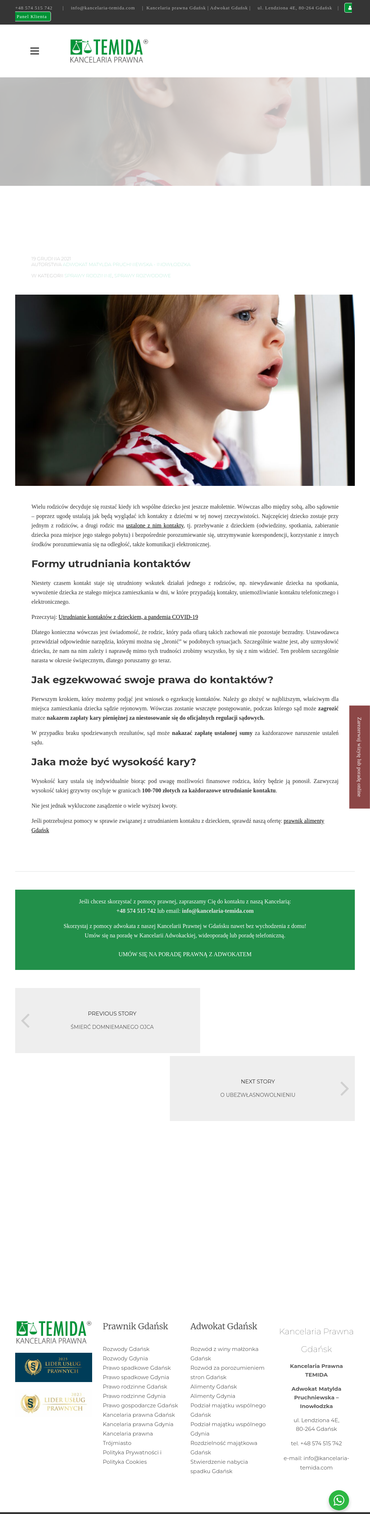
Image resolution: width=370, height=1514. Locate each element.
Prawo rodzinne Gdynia (134, 1361)
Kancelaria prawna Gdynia (138, 1389)
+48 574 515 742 (34, 7)
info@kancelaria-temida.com (103, 7)
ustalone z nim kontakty (155, 525)
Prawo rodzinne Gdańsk (135, 1352)
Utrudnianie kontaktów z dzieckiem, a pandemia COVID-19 (128, 617)
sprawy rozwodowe (142, 275)
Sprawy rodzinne (88, 275)
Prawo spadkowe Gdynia (136, 1342)
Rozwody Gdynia (125, 1324)
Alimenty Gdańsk (213, 1352)
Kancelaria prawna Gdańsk (139, 1380)
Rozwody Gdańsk (126, 1314)
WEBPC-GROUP (185, 1503)
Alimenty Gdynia (212, 1361)
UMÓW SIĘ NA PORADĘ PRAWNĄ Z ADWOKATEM (185, 954)
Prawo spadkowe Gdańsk (137, 1333)
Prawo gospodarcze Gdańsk (140, 1371)
